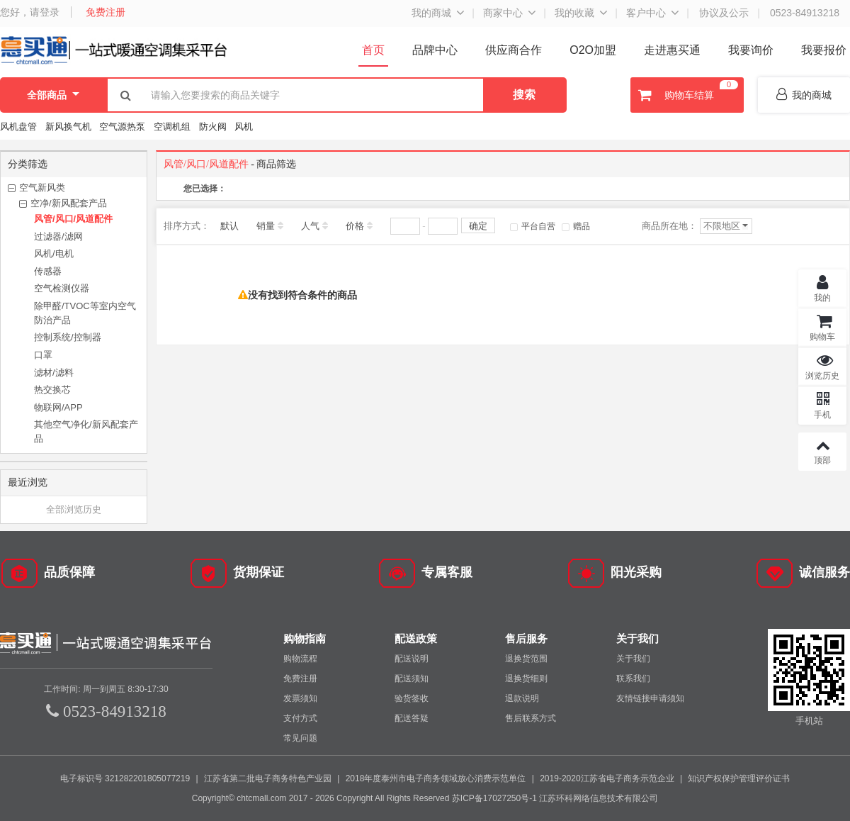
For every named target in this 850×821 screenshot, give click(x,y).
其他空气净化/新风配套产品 (86, 431)
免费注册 (105, 12)
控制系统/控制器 (67, 337)
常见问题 (300, 738)
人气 (310, 225)
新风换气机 (69, 126)
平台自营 (532, 226)
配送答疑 (412, 718)
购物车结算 (686, 95)
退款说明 (522, 698)
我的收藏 (574, 12)
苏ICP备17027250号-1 (494, 798)
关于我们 (633, 659)
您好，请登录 (30, 12)
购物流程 (300, 659)
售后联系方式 (530, 718)
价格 (355, 225)
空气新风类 (42, 187)
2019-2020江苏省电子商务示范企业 (607, 778)
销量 (265, 225)
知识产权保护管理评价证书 (739, 778)
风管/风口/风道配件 (73, 218)
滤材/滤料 (54, 372)
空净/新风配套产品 (68, 203)
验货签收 (412, 698)
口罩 (43, 355)
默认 (229, 225)
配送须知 (412, 678)
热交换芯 (52, 389)
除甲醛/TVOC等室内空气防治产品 (85, 313)
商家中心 (503, 12)
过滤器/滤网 (58, 236)
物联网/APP (58, 407)
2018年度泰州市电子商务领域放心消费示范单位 (436, 778)
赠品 (576, 226)
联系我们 (633, 678)
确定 (478, 225)
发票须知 (300, 698)
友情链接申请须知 (650, 698)
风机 (243, 126)
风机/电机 (54, 253)
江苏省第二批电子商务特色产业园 (268, 778)
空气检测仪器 (61, 288)
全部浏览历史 (73, 509)
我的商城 (431, 12)
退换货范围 (526, 659)
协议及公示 (724, 12)
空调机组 (172, 126)
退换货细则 (526, 678)
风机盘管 (18, 126)
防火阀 (213, 126)
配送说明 (412, 659)
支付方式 (300, 718)
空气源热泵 (122, 126)
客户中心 (646, 12)
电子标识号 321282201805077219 (125, 778)
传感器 (48, 271)
